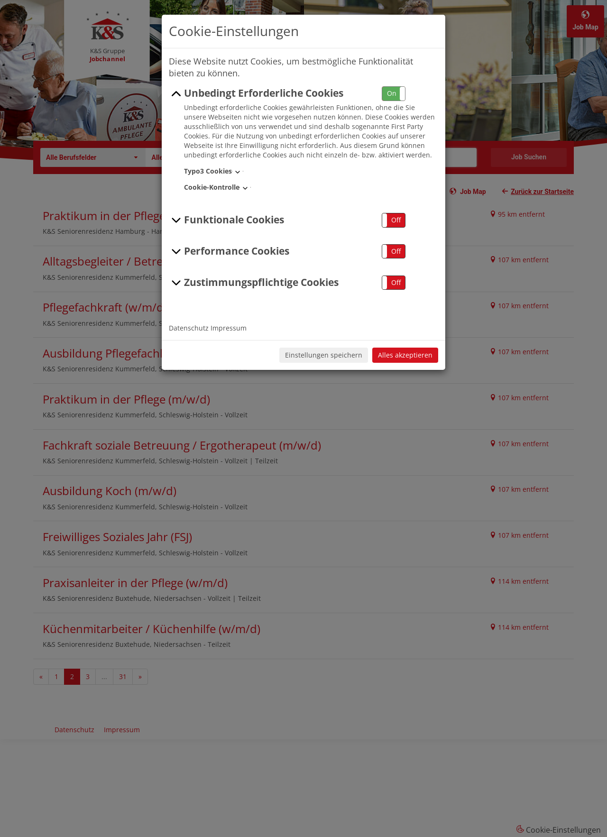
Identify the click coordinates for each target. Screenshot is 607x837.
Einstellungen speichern (323, 354)
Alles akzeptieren (405, 354)
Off (396, 219)
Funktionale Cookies (226, 220)
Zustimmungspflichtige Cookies (254, 283)
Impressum (229, 327)
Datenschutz (189, 327)
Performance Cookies (229, 251)
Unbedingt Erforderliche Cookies (256, 93)
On (391, 93)
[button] (393, 93)
